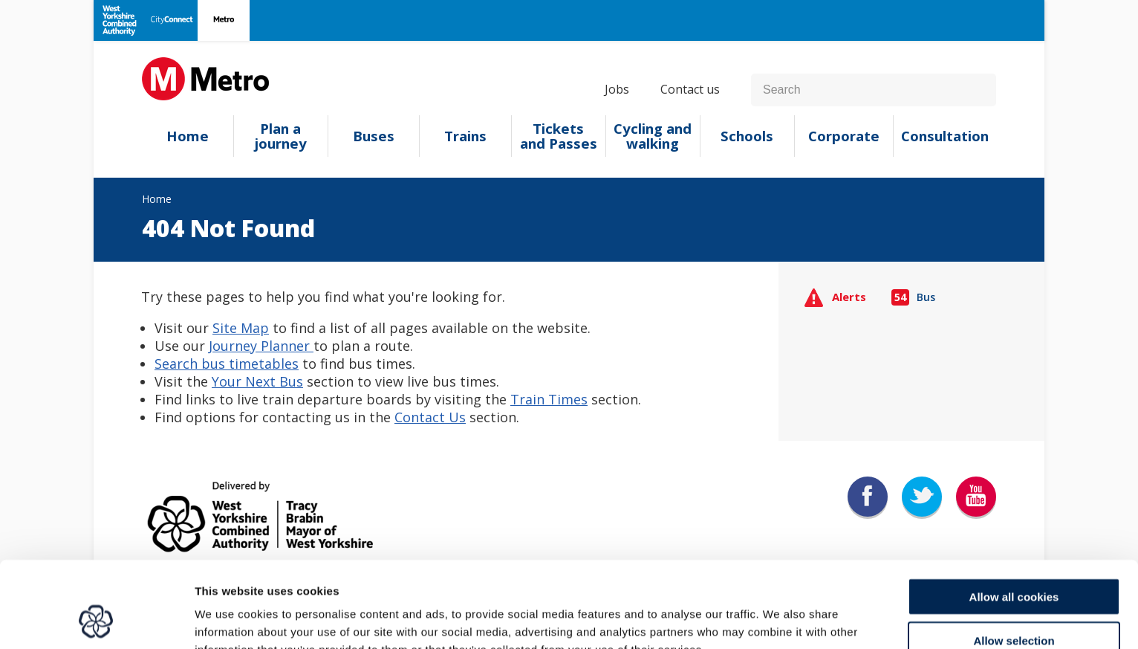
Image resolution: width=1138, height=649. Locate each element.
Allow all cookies (1014, 518)
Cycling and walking (653, 136)
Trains (465, 136)
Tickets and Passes (558, 136)
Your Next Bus (257, 381)
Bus (913, 297)
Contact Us (430, 417)
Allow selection (1013, 562)
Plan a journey (281, 136)
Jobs (617, 89)
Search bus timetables (227, 363)
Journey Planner (261, 346)
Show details (779, 619)
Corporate (843, 136)
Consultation (945, 136)
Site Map (240, 328)
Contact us (690, 89)
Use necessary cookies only (1014, 605)
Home (187, 136)
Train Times (549, 399)
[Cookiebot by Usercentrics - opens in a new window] (96, 620)
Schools (747, 136)
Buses (373, 136)
